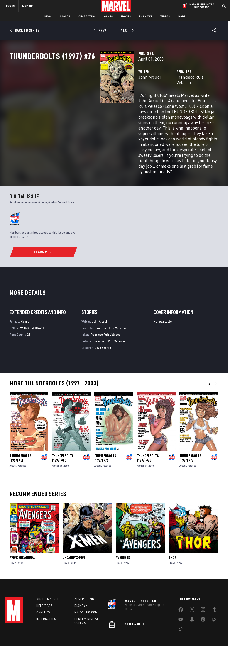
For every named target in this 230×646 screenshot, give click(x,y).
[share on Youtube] (180, 598)
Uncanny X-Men (74, 534)
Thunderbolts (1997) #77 (190, 434)
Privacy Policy (40, 629)
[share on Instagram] (203, 588)
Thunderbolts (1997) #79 (105, 434)
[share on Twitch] (214, 598)
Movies (126, 16)
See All (209, 360)
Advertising (84, 577)
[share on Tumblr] (214, 588)
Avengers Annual (22, 534)
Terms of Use (19, 629)
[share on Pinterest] (203, 598)
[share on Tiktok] (180, 607)
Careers (43, 590)
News (48, 16)
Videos (165, 16)
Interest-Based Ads (204, 629)
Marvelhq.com (86, 590)
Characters (87, 16)
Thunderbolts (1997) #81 (20, 434)
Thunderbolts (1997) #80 (62, 434)
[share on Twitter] (192, 588)
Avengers (123, 534)
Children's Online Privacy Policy (141, 629)
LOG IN (10, 5)
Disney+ (80, 583)
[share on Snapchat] (192, 598)
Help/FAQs (44, 583)
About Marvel (47, 577)
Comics (65, 16)
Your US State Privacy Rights (70, 629)
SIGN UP (27, 5)
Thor (172, 534)
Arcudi (13, 442)
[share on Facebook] (180, 588)
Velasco (21, 442)
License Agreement (176, 629)
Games (108, 16)
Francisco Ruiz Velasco (166, 97)
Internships (46, 596)
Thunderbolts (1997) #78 (148, 434)
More (182, 16)
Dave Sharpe (103, 324)
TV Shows (145, 16)
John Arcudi (86, 97)
